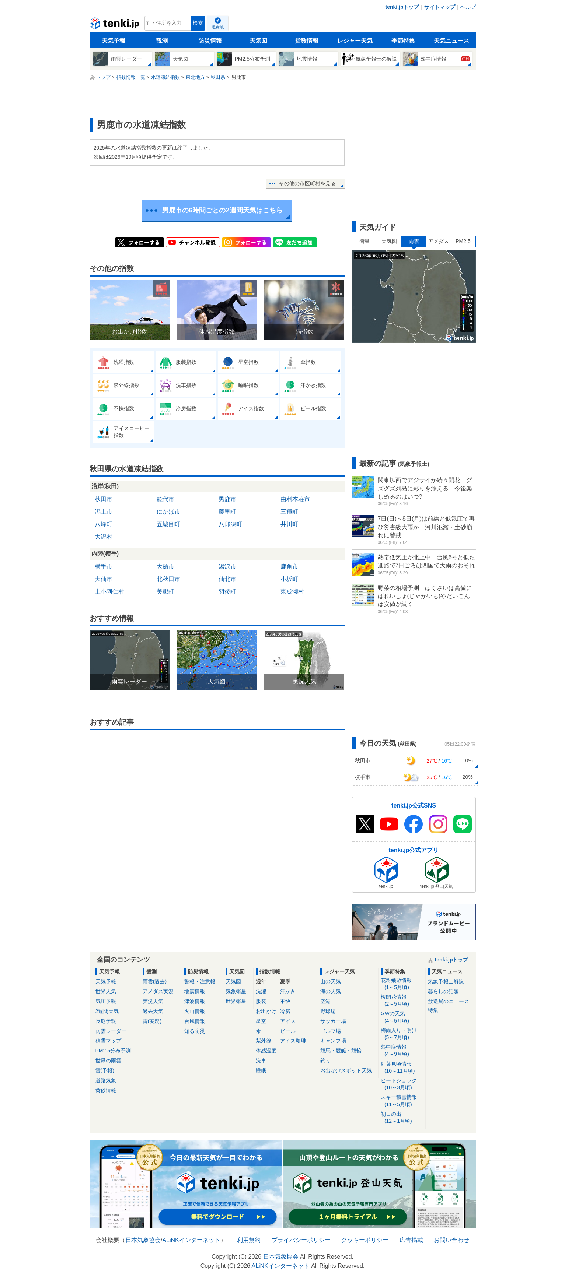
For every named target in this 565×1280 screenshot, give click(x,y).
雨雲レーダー (110, 1031)
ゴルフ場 (330, 1031)
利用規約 (249, 1240)
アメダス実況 (158, 991)
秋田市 (103, 499)
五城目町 (168, 524)
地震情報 (194, 991)
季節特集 (403, 41)
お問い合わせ (451, 1240)
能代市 (165, 499)
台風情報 (194, 1021)
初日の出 (402, 1118)
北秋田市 (168, 579)
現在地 (218, 27)
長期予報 (105, 1021)
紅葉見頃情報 (402, 1068)
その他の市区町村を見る (307, 183)
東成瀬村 (292, 591)
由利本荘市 (295, 499)
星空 (261, 1021)
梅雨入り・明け (402, 1034)
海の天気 (330, 991)
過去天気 (153, 1011)
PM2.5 (463, 241)
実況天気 (153, 1001)
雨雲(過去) (155, 981)
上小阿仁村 (109, 591)
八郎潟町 (230, 524)
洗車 (261, 1060)
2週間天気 (107, 1011)
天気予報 (113, 41)
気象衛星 (236, 991)
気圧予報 (105, 1001)
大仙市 (103, 579)
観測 (162, 41)
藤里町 (227, 512)
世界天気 (105, 991)
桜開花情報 (402, 1001)
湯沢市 (227, 566)
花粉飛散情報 (402, 984)
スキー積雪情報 (402, 1101)
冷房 (285, 1011)
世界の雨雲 (108, 1060)
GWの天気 (402, 1017)
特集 (433, 1010)
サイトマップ (439, 7)
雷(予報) (104, 1070)
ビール (288, 1031)
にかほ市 (168, 512)
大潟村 (103, 537)
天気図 (258, 41)
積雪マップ (108, 1041)
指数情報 (306, 41)
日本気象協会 (143, 1240)
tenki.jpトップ (402, 7)
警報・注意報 (199, 981)
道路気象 (105, 1080)
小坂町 (289, 579)
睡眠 (261, 1070)
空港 (325, 1001)
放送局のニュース (448, 1001)
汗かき (288, 991)
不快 (285, 1001)
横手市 (103, 566)
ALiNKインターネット (191, 1240)
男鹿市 (227, 499)
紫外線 (263, 1041)
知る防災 (194, 1031)
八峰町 (103, 524)
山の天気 (330, 981)
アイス (288, 1021)
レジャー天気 (355, 41)
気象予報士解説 (446, 981)
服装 (261, 1001)
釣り (325, 1060)
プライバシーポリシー (301, 1240)
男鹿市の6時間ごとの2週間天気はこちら (222, 210)
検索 (198, 23)
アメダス (438, 241)
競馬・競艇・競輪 (341, 1051)
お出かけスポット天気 (346, 1070)
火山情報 (194, 1011)
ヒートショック (402, 1084)
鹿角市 (289, 566)
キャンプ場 (333, 1041)
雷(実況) (152, 1021)
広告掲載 (411, 1240)
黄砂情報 (105, 1090)
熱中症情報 (402, 1051)
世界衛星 (236, 1001)
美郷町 (165, 591)
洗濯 (261, 991)
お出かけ (266, 1011)
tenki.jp (115, 25)
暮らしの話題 (443, 991)
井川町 (289, 524)
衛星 (364, 241)
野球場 (328, 1011)
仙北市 (227, 579)
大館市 (165, 566)
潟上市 (103, 512)
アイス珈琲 (293, 1041)
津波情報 (194, 1001)
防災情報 (210, 41)
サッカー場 (333, 1021)
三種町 (289, 512)
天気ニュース (451, 41)
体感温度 (266, 1051)
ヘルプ (468, 7)
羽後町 (227, 591)
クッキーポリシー (364, 1240)
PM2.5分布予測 (113, 1051)
